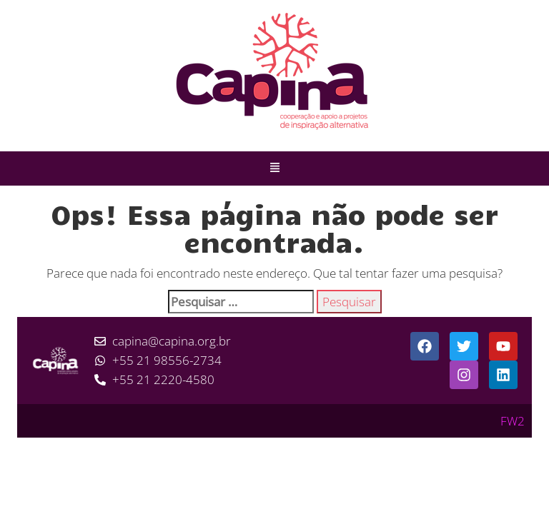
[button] (274, 168)
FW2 (512, 421)
